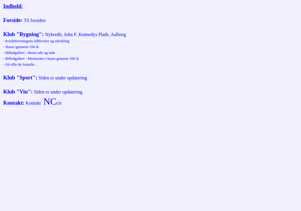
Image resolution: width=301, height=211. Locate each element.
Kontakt (13, 103)
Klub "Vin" (17, 92)
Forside (12, 20)
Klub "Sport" (19, 77)
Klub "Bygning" (22, 34)
